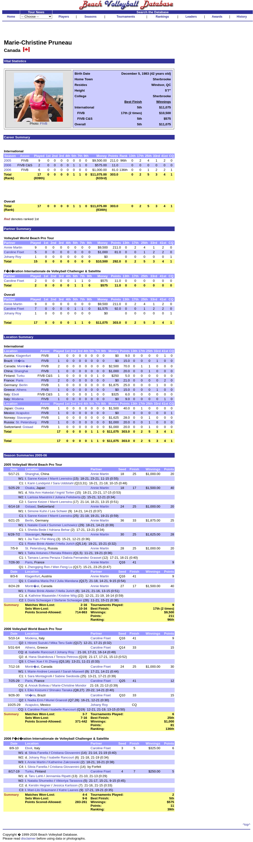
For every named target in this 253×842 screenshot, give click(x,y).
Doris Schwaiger (39, 600)
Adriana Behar (59, 530)
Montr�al (24, 366)
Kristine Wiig (68, 595)
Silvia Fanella (38, 753)
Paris (19, 380)
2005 (7, 160)
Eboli (15, 394)
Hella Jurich (66, 544)
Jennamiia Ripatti (58, 776)
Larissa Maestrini (40, 497)
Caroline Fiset (14, 252)
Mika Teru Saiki (61, 643)
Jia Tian (33, 539)
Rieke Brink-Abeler (41, 544)
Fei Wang (49, 539)
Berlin (23, 385)
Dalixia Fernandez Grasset (82, 557)
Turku (20, 376)
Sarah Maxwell (73, 671)
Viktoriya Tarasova (69, 781)
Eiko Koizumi (37, 690)
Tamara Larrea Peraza (43, 557)
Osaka (19, 408)
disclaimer (28, 838)
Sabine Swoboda (67, 676)
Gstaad (28, 427)
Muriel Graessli (56, 700)
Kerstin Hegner (39, 785)
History (242, 16)
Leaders (191, 16)
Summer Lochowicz (63, 525)
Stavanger (24, 417)
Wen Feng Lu (62, 567)
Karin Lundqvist (39, 483)
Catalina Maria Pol (41, 581)
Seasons (90, 16)
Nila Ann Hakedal (41, 492)
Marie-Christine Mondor (69, 685)
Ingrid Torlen (65, 492)
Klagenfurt (23, 355)
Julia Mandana (67, 581)
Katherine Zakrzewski (64, 762)
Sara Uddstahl (63, 483)
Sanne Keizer (37, 478)
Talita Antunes (37, 553)
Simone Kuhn (37, 511)
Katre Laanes (68, 790)
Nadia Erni (35, 700)
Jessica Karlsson (65, 785)
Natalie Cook (37, 525)
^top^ (246, 824)
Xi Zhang (51, 661)
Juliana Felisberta (67, 497)
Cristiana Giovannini (65, 753)
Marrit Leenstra (61, 478)
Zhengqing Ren (39, 567)
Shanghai (21, 371)
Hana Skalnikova (41, 657)
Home (11, 16)
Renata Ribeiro (61, 553)
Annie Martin (13, 247)
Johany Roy (12, 257)
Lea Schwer (58, 511)
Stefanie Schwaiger (68, 600)
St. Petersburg (26, 422)
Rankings (162, 16)
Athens (21, 389)
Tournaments (126, 16)
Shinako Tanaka (60, 690)
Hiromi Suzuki (38, 643)
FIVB (44, 123)
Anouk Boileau (38, 685)
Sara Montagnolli (40, 676)
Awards (217, 16)
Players (64, 16)
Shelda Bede (37, 530)
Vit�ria (19, 361)
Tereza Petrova (67, 657)
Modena (18, 399)
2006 (7, 165)
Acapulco (22, 413)
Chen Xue (35, 661)
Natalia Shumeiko (40, 781)
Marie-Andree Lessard (44, 671)
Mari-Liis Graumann (42, 790)
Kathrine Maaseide (42, 595)
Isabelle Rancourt (41, 652)
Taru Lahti (36, 776)
